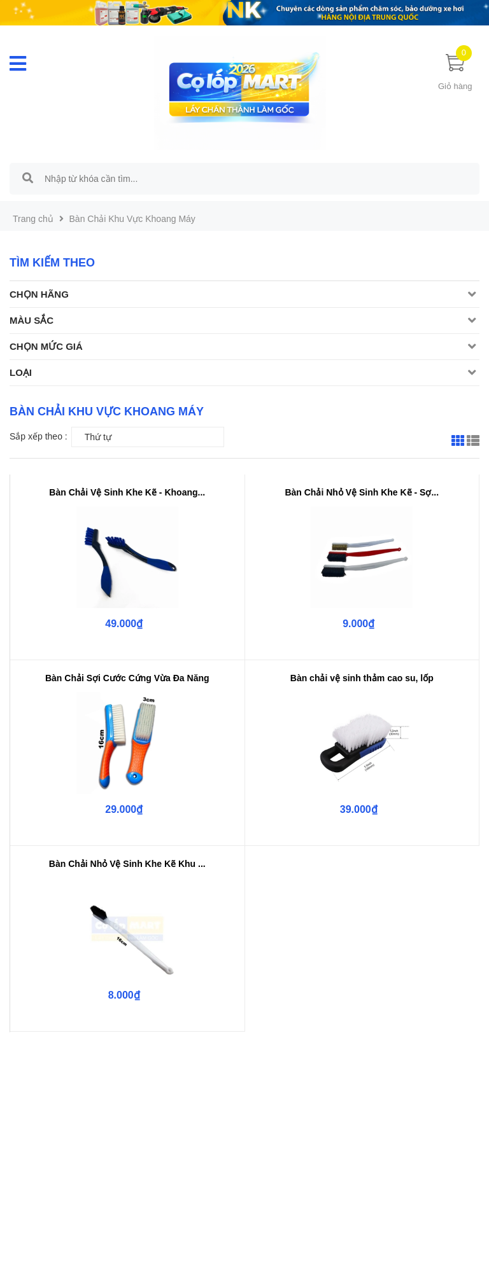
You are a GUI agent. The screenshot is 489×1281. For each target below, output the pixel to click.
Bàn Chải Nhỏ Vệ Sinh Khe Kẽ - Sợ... (362, 492)
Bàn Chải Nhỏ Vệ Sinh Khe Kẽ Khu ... (127, 864)
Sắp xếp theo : (38, 436)
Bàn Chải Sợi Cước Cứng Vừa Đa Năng (127, 678)
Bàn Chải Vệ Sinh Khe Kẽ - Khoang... (127, 492)
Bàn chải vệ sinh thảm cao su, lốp (362, 678)
